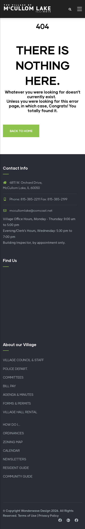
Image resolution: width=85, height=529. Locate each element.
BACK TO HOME (21, 131)
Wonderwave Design (35, 510)
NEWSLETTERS (14, 459)
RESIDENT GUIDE (16, 468)
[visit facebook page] (60, 520)
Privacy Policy (49, 515)
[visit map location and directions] (68, 520)
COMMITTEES (13, 377)
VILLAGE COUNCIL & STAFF (23, 360)
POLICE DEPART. (15, 369)
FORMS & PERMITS (17, 403)
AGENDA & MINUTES (18, 394)
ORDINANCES (13, 433)
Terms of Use (27, 515)
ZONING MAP (13, 442)
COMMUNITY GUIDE (17, 476)
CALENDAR (11, 450)
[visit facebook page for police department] (76, 520)
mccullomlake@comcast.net (28, 210)
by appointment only (48, 243)
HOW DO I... (11, 424)
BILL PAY (9, 386)
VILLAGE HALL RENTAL (20, 412)
